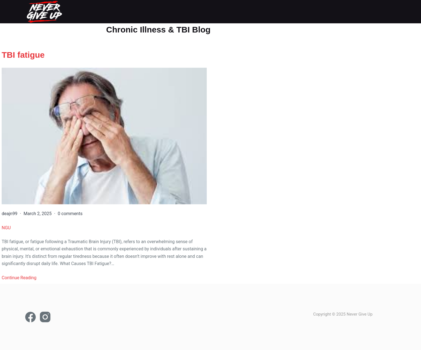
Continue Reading (19, 278)
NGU (6, 228)
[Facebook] (30, 317)
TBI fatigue (23, 54)
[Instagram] (45, 317)
